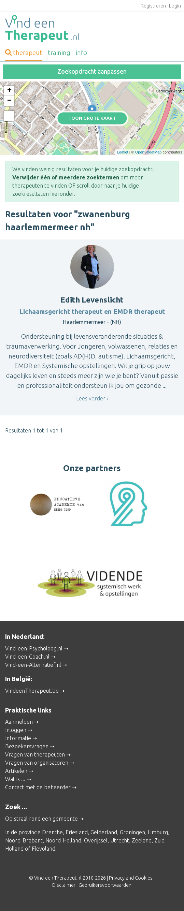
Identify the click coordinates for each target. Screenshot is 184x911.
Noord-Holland (63, 840)
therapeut (23, 52)
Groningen (132, 832)
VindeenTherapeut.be (32, 691)
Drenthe (52, 832)
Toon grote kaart (92, 118)
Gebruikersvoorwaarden (105, 885)
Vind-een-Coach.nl (27, 656)
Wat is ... (15, 779)
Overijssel (96, 840)
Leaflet (122, 152)
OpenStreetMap (148, 152)
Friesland (77, 832)
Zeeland (142, 840)
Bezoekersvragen (26, 746)
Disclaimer (63, 885)
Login (175, 6)
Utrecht (119, 840)
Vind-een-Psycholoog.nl (33, 648)
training (59, 52)
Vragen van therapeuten (35, 754)
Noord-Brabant (24, 840)
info (81, 52)
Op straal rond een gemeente (41, 819)
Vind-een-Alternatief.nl (33, 665)
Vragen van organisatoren (36, 763)
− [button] (9, 101)
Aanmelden (19, 722)
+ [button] (9, 91)
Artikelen (16, 771)
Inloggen (15, 730)
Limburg (158, 832)
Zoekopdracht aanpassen (92, 71)
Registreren (153, 6)
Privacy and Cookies (131, 878)
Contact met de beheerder (38, 787)
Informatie (18, 738)
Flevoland (43, 849)
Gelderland (103, 832)
